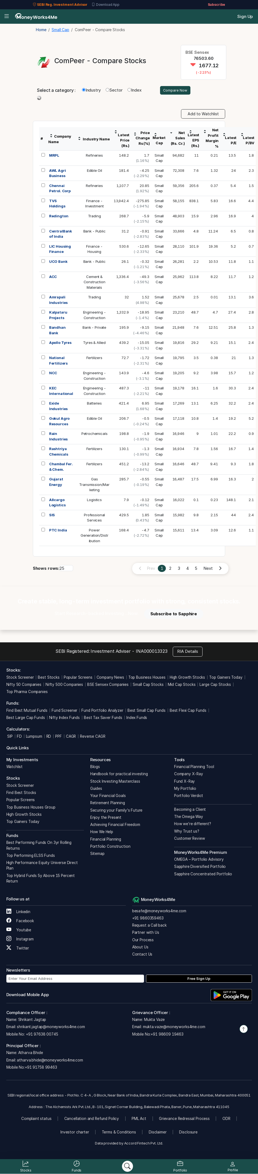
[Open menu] (6, 17)
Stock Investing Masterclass (115, 782)
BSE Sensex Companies (108, 685)
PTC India (58, 530)
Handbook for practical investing (119, 774)
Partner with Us (145, 933)
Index (134, 90)
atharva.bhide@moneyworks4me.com (50, 1060)
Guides (96, 789)
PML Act (139, 1119)
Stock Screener (20, 678)
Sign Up (245, 16)
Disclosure (188, 1133)
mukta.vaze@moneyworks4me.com (174, 1027)
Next (207, 569)
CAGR (71, 737)
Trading (94, 216)
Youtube (18, 931)
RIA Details (187, 652)
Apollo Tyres (60, 343)
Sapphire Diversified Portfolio (200, 867)
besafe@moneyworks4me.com (159, 911)
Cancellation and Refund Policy (91, 1119)
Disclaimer (158, 1133)
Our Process (143, 940)
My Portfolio (185, 789)
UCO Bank (58, 262)
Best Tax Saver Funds (103, 718)
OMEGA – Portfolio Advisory (199, 860)
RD (48, 737)
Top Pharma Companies (27, 692)
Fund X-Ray (184, 782)
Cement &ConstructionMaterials (94, 282)
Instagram (20, 940)
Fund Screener (64, 711)
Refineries (94, 156)
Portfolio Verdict (188, 796)
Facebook (20, 921)
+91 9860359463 (148, 919)
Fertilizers (94, 358)
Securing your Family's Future (116, 811)
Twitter (17, 949)
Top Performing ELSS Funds (30, 856)
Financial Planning (105, 840)
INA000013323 (151, 652)
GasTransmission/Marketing (94, 485)
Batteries (94, 404)
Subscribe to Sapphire (173, 614)
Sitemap (97, 854)
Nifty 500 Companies (64, 685)
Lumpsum (34, 737)
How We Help (101, 832)
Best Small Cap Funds (146, 711)
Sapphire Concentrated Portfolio (203, 874)
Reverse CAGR (92, 737)
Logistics (94, 500)
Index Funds (136, 718)
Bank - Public (94, 231)
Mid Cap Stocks (182, 685)
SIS (52, 515)
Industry (91, 90)
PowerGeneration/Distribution (94, 536)
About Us (140, 948)
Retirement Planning (107, 803)
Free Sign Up (198, 979)
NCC (53, 373)
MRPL (54, 156)
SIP (9, 737)
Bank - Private (94, 328)
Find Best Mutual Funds (27, 711)
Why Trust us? (186, 832)
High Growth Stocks (187, 678)
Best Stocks (48, 678)
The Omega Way (188, 817)
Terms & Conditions (119, 1133)
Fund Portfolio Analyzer (102, 711)
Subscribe (216, 4)
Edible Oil (94, 171)
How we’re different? (192, 824)
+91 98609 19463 (167, 1035)
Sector (114, 90)
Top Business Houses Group (30, 808)
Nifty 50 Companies (23, 685)
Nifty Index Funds (64, 718)
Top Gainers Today (225, 678)
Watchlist (14, 767)
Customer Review (189, 839)
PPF (58, 737)
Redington (58, 216)
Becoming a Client (190, 810)
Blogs (95, 767)
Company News (110, 678)
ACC (53, 277)
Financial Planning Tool (194, 767)
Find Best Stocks (21, 793)
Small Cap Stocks (148, 685)
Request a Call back (149, 926)
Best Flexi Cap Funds (188, 711)
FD (19, 737)
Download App (105, 4)
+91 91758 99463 (41, 1068)
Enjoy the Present (105, 818)
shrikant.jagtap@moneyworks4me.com (51, 1027)
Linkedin (18, 912)
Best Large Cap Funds (25, 718)
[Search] (127, 1166)
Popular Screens (78, 678)
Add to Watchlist (203, 114)
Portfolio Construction (110, 847)
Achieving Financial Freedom (115, 825)
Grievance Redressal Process (184, 1119)
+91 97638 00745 (41, 1035)
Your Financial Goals (108, 796)
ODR (226, 1119)
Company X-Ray (188, 774)
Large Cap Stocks (215, 685)
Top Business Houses (147, 678)
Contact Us (142, 955)
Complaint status (36, 1119)
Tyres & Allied (94, 343)
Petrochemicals (94, 434)
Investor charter (74, 1133)
